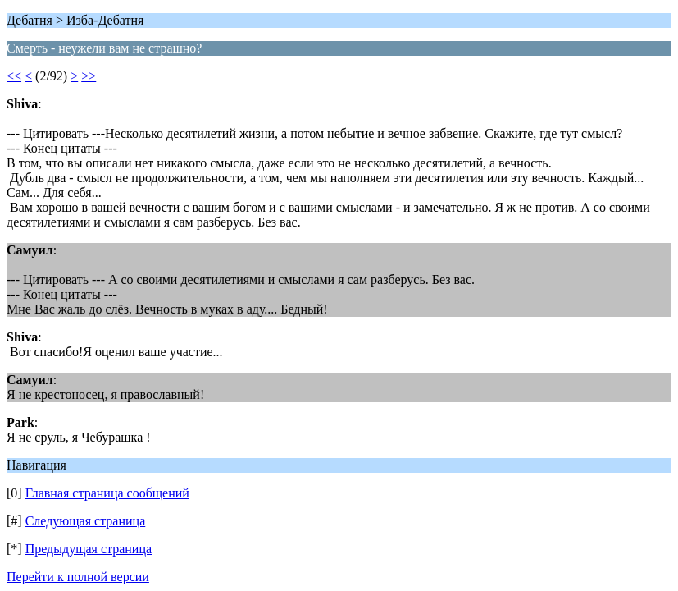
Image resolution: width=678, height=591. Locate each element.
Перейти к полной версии (78, 577)
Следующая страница (85, 521)
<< (14, 76)
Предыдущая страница (88, 549)
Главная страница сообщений (107, 493)
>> (88, 76)
